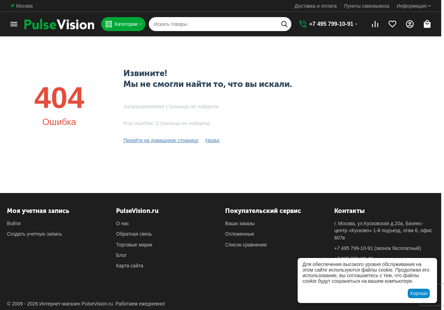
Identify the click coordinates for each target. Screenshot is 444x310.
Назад (212, 140)
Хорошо (419, 293)
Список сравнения (246, 245)
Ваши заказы (240, 223)
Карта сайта (129, 265)
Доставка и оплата (315, 6)
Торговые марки (134, 245)
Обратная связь (134, 234)
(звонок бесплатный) (377, 248)
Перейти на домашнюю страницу (161, 140)
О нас (122, 223)
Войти (14, 223)
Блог (121, 255)
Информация (412, 6)
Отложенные (239, 234)
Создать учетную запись (34, 234)
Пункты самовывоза (366, 6)
